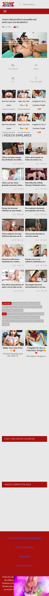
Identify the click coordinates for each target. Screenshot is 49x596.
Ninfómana (18, 321)
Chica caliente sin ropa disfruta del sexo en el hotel (12, 236)
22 (17, 27)
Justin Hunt (36, 307)
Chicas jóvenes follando (12, 310)
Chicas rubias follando (22, 303)
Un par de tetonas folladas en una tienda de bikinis (13, 210)
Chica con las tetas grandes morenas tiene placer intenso (12, 185)
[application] (24, 45)
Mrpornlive (24, 556)
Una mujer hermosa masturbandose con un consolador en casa (35, 286)
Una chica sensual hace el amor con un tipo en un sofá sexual (13, 286)
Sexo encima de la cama (34, 321)
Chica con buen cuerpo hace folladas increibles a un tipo (13, 159)
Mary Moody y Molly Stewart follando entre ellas (35, 185)
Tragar (6, 324)
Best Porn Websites (24, 547)
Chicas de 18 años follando (18, 314)
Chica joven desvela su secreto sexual (35, 235)
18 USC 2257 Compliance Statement (24, 538)
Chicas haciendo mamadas (20, 307)
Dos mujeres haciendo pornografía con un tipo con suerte (35, 210)
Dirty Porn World (24, 565)
